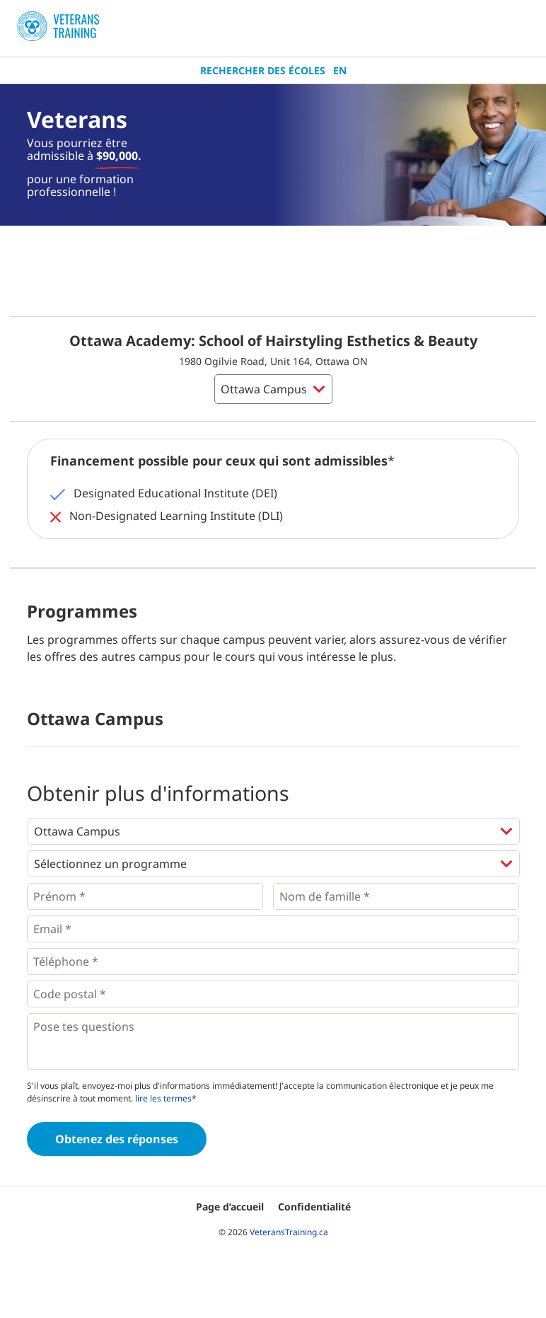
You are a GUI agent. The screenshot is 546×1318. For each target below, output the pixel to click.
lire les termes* (166, 1098)
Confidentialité (314, 1206)
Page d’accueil (230, 1206)
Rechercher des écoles (262, 70)
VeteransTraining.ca (289, 1232)
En (340, 70)
